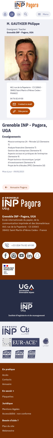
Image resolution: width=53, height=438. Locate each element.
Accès (5, 375)
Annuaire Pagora (16, 187)
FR (12, 14)
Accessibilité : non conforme (16, 413)
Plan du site (8, 426)
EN (18, 14)
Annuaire (6, 384)
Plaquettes (7, 396)
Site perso (20, 111)
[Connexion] (5, 14)
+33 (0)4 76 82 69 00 (19, 245)
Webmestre (8, 430)
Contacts (6, 379)
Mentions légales (11, 409)
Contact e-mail (22, 104)
